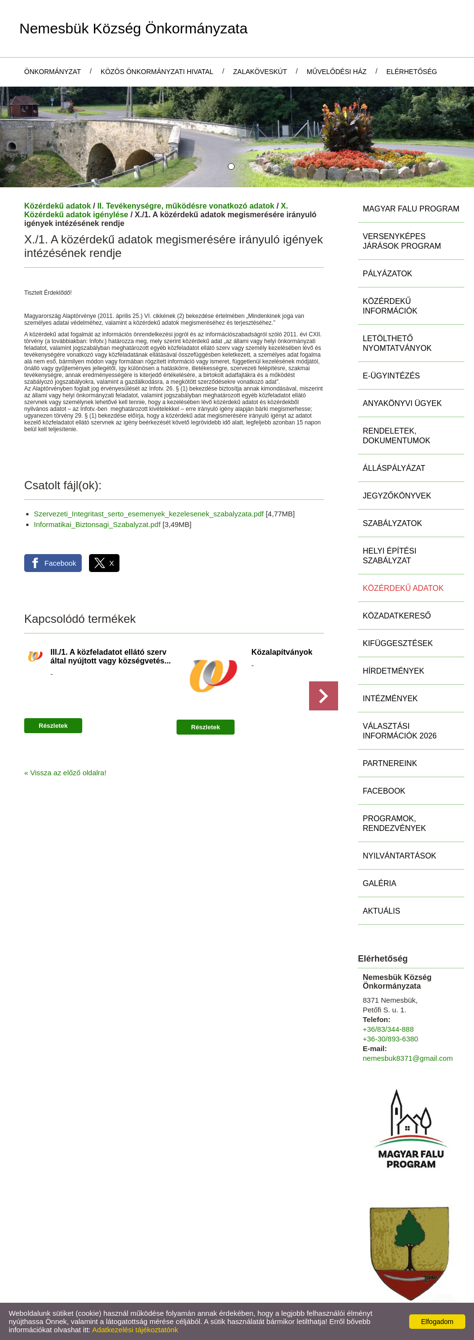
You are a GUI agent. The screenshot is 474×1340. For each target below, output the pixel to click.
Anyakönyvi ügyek (402, 403)
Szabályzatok (392, 523)
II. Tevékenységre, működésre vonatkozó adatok (185, 206)
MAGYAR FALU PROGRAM (411, 209)
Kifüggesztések (398, 643)
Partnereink (390, 763)
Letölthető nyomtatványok (397, 343)
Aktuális (381, 911)
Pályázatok (387, 274)
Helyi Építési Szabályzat (389, 556)
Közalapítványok (282, 652)
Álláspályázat (394, 468)
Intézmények (390, 698)
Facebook (384, 791)
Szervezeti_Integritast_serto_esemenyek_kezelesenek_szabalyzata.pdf (149, 514)
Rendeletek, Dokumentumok (396, 436)
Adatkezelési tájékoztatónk (135, 1329)
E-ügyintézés (391, 376)
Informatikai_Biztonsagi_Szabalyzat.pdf (97, 524)
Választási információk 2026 (400, 731)
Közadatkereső (397, 616)
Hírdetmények (393, 671)
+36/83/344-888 (388, 1029)
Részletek (53, 725)
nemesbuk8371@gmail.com (408, 1058)
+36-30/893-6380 (390, 1039)
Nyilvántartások (399, 856)
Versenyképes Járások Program (402, 241)
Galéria (379, 883)
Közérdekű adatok (57, 206)
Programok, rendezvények (394, 823)
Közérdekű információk (390, 306)
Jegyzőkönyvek (397, 496)
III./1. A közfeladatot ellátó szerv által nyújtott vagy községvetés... (110, 656)
